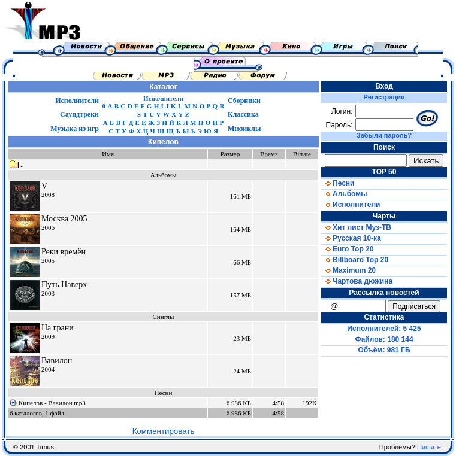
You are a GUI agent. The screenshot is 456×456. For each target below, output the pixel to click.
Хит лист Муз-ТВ (356, 227)
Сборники (244, 100)
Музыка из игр (74, 128)
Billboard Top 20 (354, 260)
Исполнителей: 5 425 (384, 328)
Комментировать (163, 431)
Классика (243, 114)
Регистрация (384, 97)
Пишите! (430, 447)
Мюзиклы (244, 128)
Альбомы (344, 194)
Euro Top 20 (347, 249)
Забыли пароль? (384, 135)
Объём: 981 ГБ (384, 350)
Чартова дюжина (356, 281)
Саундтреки (79, 114)
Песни (337, 183)
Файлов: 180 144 (384, 339)
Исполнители (77, 100)
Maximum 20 (348, 270)
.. (17, 164)
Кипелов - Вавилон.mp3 (52, 402)
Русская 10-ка (351, 238)
